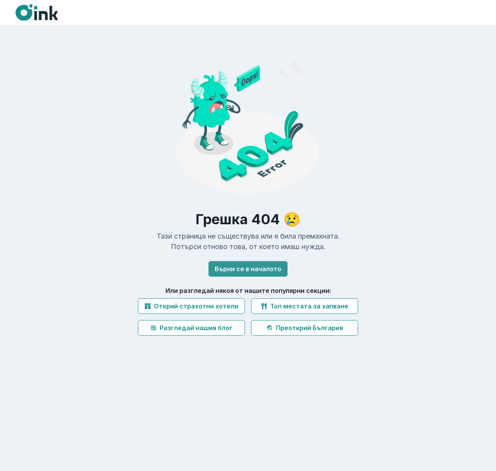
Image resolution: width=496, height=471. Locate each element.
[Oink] (37, 12)
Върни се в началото (248, 269)
